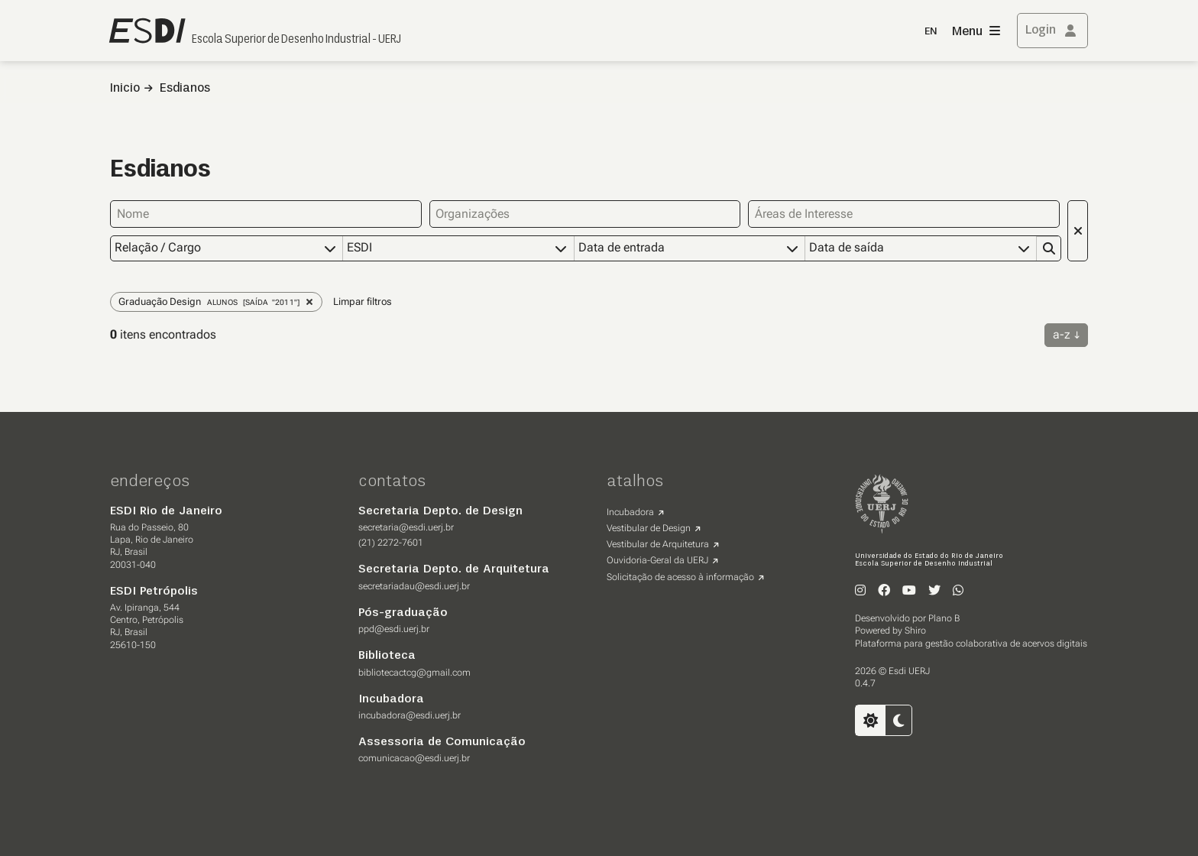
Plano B (944, 617)
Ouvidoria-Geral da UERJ (657, 559)
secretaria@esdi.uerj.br (406, 526)
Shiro (915, 629)
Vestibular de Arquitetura (658, 543)
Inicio (125, 89)
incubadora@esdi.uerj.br (409, 714)
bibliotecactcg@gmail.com (414, 671)
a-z (1061, 333)
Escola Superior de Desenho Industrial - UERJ (296, 40)
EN (930, 32)
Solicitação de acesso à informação (680, 576)
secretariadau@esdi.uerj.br (414, 585)
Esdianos (185, 89)
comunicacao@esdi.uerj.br (414, 757)
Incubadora (630, 511)
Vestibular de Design (649, 527)
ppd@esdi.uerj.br (393, 628)
